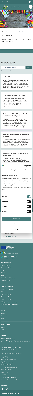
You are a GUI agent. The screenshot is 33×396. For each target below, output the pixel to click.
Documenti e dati (5, 280)
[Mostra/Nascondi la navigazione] (1, 7)
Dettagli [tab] (13, 170)
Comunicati (4, 316)
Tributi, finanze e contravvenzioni (9, 304)
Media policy (5, 393)
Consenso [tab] (5, 170)
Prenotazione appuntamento (8, 359)
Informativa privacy (6, 370)
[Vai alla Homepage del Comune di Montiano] (12, 7)
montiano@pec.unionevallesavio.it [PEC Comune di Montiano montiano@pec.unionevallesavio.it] (13, 348)
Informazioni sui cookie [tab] (25, 170)
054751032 (13, 349)
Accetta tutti (16, 219)
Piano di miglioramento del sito (9, 380)
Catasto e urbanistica (6, 294)
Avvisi (2, 318)
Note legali (4, 375)
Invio (28, 68)
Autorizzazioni (4, 292)
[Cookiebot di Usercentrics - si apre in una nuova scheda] (24, 166)
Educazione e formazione (7, 297)
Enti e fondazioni (5, 273)
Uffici (2, 270)
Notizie (3, 313)
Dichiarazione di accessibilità (8, 377)
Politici (2, 275)
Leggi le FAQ (4, 357)
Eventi (2, 330)
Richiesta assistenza (6, 364)
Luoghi (3, 327)
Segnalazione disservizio (7, 362)
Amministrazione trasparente (9, 367)
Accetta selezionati (16, 224)
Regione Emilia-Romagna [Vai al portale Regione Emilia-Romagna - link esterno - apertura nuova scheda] (7, 2)
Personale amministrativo (8, 278)
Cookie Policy (4, 372)
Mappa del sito (14, 393)
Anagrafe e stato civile (7, 289)
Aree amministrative (6, 268)
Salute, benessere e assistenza (9, 302)
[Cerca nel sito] (31, 7)
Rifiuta (16, 229)
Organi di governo (5, 265)
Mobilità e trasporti (6, 299)
